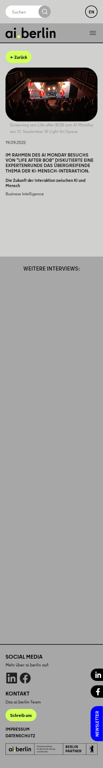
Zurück (20, 57)
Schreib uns (21, 715)
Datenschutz (20, 736)
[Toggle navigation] (93, 33)
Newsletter (97, 724)
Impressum (17, 729)
